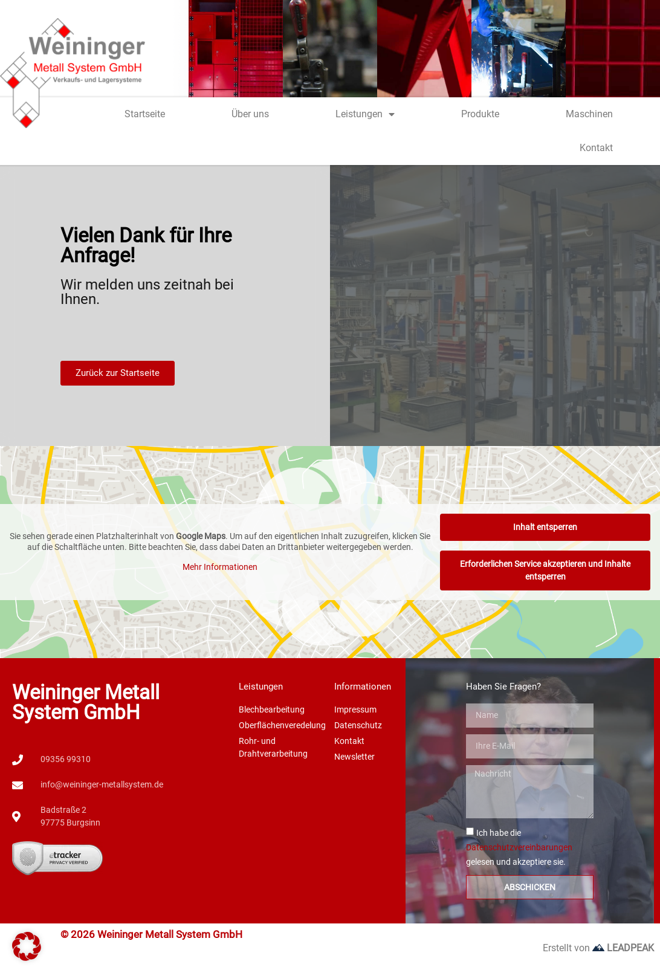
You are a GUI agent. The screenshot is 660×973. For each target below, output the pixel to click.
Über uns (250, 114)
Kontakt (596, 148)
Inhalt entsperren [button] (545, 527)
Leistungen (365, 114)
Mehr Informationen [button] (220, 567)
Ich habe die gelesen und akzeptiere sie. (519, 847)
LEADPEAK (623, 948)
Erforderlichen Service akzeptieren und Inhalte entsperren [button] (545, 570)
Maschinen (589, 114)
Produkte (480, 114)
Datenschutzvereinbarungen (519, 847)
